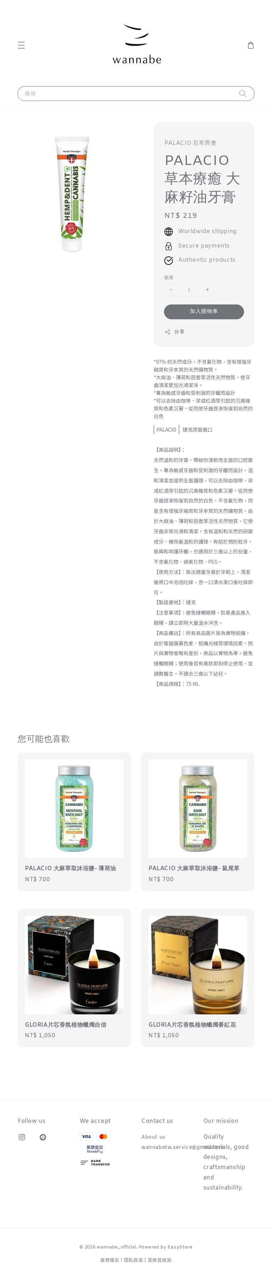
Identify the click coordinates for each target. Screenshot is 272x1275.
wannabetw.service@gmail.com (182, 1147)
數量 (169, 278)
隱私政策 (133, 1260)
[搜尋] (243, 93)
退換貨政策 (160, 1260)
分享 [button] (174, 332)
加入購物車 (204, 311)
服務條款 (110, 1260)
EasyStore (180, 1247)
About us (153, 1137)
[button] (21, 45)
